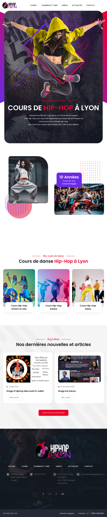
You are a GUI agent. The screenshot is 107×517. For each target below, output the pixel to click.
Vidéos (65, 5)
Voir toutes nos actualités (53, 413)
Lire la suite (14, 397)
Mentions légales (67, 513)
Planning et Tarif (50, 5)
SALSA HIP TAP (11, 513)
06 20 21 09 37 (40, 474)
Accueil (11, 466)
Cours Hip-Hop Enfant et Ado (19, 307)
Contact (90, 5)
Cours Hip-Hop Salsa (88, 307)
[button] (34, 5)
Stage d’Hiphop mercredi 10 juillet (25, 391)
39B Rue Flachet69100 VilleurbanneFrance (19, 477)
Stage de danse (67, 391)
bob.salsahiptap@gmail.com (93, 474)
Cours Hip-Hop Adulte (53, 307)
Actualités (77, 5)
